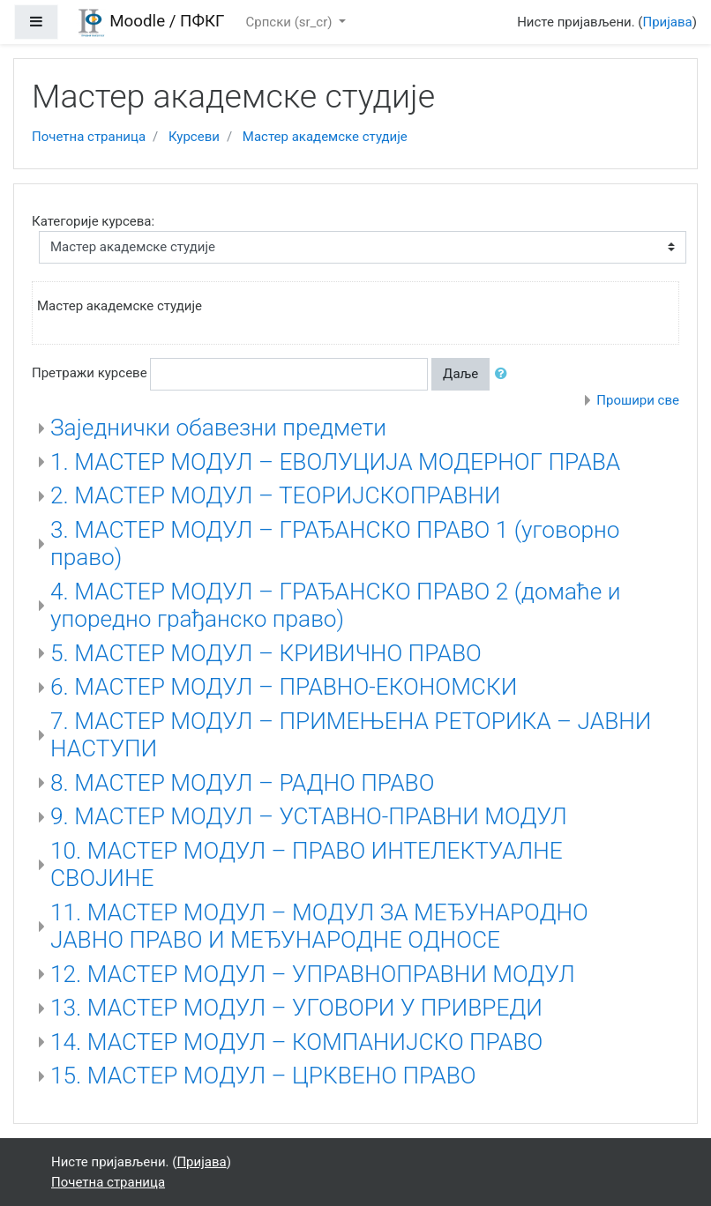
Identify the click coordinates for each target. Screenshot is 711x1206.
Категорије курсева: (93, 221)
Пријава (667, 22)
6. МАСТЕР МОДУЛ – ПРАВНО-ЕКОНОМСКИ (283, 687)
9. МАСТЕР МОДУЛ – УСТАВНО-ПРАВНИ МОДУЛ (308, 816)
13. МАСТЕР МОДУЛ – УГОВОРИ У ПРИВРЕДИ (296, 1007)
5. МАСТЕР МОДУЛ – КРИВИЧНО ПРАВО (266, 653)
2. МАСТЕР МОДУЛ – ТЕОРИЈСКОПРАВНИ (275, 495)
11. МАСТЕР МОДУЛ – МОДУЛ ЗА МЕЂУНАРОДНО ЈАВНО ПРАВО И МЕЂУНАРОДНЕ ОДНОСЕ (319, 926)
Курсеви (194, 137)
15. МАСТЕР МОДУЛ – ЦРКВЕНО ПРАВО (263, 1075)
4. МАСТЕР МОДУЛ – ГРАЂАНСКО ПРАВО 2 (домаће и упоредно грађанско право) (335, 605)
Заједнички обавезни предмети (218, 427)
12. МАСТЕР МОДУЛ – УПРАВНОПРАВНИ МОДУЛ (312, 974)
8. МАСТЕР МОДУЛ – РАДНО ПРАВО (242, 783)
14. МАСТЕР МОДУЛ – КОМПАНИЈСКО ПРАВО (296, 1042)
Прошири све (637, 400)
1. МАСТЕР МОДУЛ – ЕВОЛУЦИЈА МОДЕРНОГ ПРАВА (335, 462)
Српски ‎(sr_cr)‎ (290, 22)
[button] (504, 374)
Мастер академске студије (325, 137)
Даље (460, 374)
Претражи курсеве (89, 373)
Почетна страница (89, 137)
